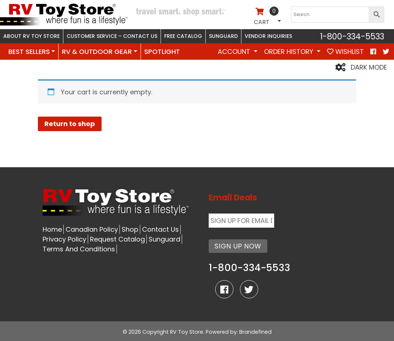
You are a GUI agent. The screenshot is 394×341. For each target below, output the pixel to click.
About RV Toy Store (31, 36)
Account (235, 51)
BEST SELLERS (29, 51)
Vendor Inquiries (268, 36)
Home (52, 229)
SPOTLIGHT (162, 51)
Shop (130, 229)
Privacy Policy (64, 239)
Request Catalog (117, 239)
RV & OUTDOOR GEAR (97, 51)
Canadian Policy (92, 229)
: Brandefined (254, 332)
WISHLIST (345, 51)
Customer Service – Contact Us (112, 36)
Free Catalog (183, 36)
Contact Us (160, 229)
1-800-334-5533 (352, 36)
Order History (289, 51)
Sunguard (223, 36)
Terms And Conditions (79, 249)
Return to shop (69, 123)
